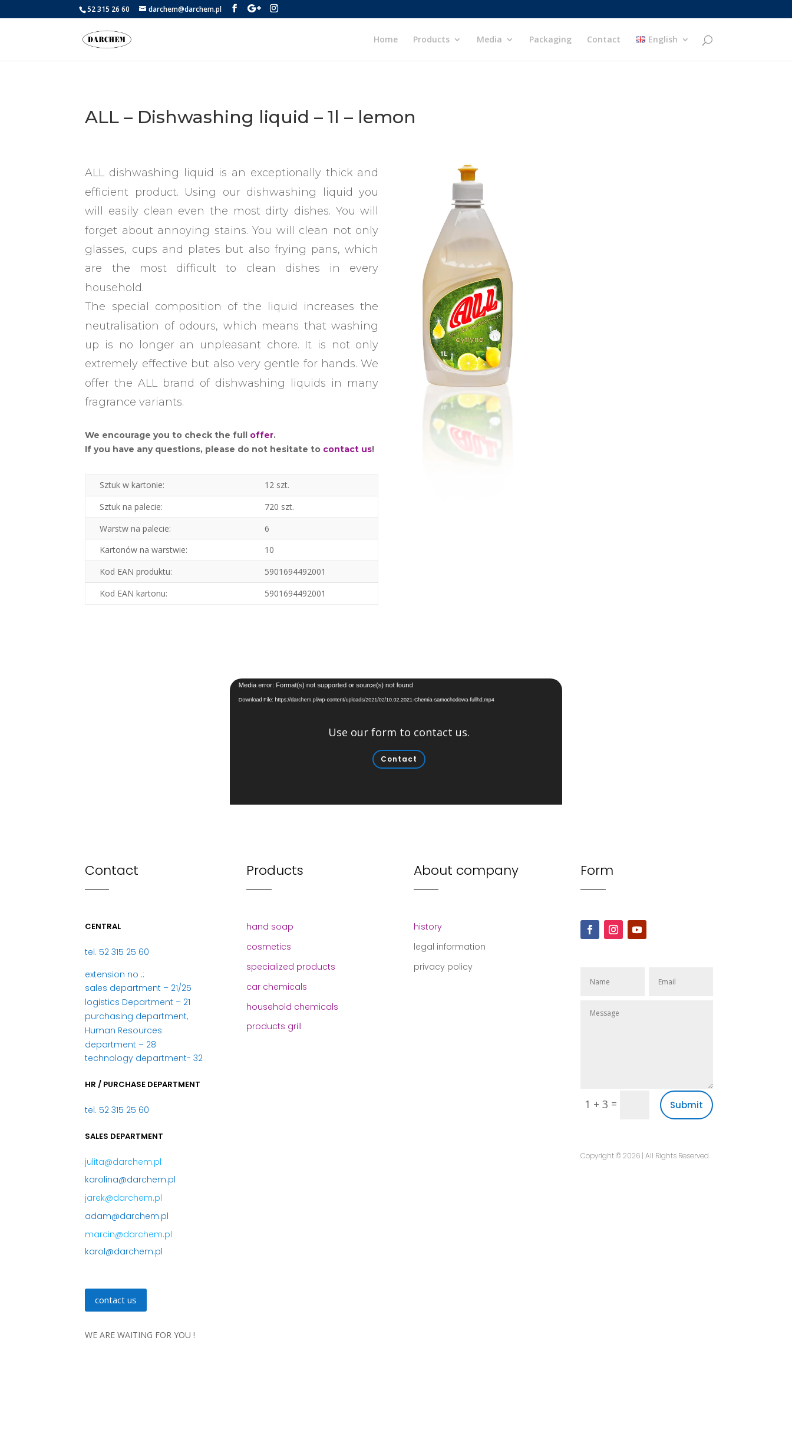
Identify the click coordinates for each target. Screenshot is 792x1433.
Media (489, 40)
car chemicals (276, 987)
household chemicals (292, 1007)
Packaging (550, 40)
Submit (686, 1105)
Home (386, 40)
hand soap (269, 927)
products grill (274, 1026)
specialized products (290, 967)
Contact (604, 40)
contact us (347, 449)
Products (431, 40)
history (428, 927)
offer (261, 435)
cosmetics (268, 947)
